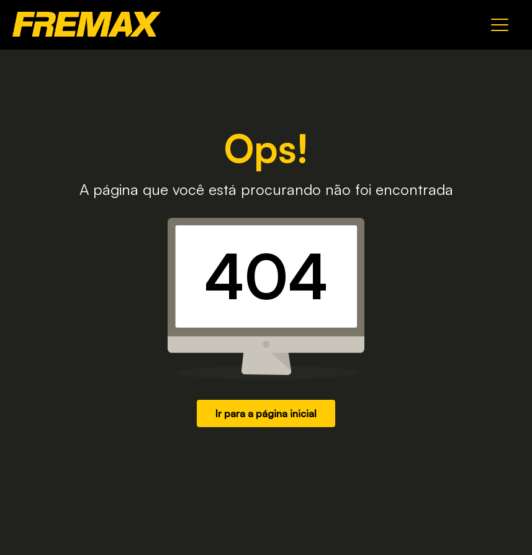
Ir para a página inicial (266, 413)
